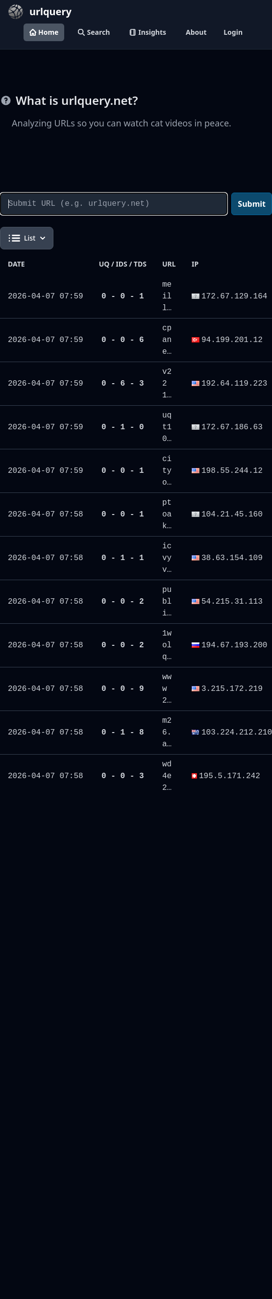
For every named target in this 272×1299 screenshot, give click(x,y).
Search (94, 32)
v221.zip (167, 395)
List (26, 238)
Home (43, 32)
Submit (252, 203)
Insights (147, 32)
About (196, 32)
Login (233, 32)
